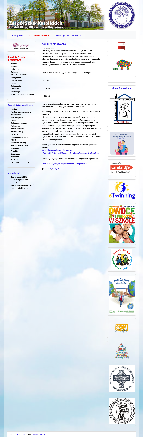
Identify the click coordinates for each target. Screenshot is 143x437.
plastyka (55, 169)
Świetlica (14, 72)
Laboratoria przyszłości (20, 162)
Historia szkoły (17, 131)
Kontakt (14, 64)
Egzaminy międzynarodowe (22, 94)
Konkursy (15, 157)
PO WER (14, 159)
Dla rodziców (16, 80)
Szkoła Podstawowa (19, 185)
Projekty (14, 151)
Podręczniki (16, 78)
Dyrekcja (14, 134)
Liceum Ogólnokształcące (21, 180)
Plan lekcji (15, 66)
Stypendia (15, 89)
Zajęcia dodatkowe (19, 75)
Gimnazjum (15, 154)
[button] (39, 35)
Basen (13, 83)
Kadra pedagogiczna (19, 137)
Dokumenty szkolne (19, 123)
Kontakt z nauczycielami (21, 112)
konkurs (47, 169)
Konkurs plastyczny (54, 44)
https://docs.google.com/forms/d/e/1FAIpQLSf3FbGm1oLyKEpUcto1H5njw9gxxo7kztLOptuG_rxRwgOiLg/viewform (70, 153)
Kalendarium (16, 115)
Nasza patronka (17, 129)
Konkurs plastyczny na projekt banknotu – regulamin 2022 (66, 164)
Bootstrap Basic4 (38, 434)
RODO (13, 140)
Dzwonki (14, 120)
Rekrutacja (15, 92)
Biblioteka (15, 148)
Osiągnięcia (16, 86)
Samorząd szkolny (18, 143)
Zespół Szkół (16, 188)
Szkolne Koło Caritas (19, 145)
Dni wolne (15, 69)
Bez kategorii (16, 177)
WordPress (21, 434)
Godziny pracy (17, 117)
